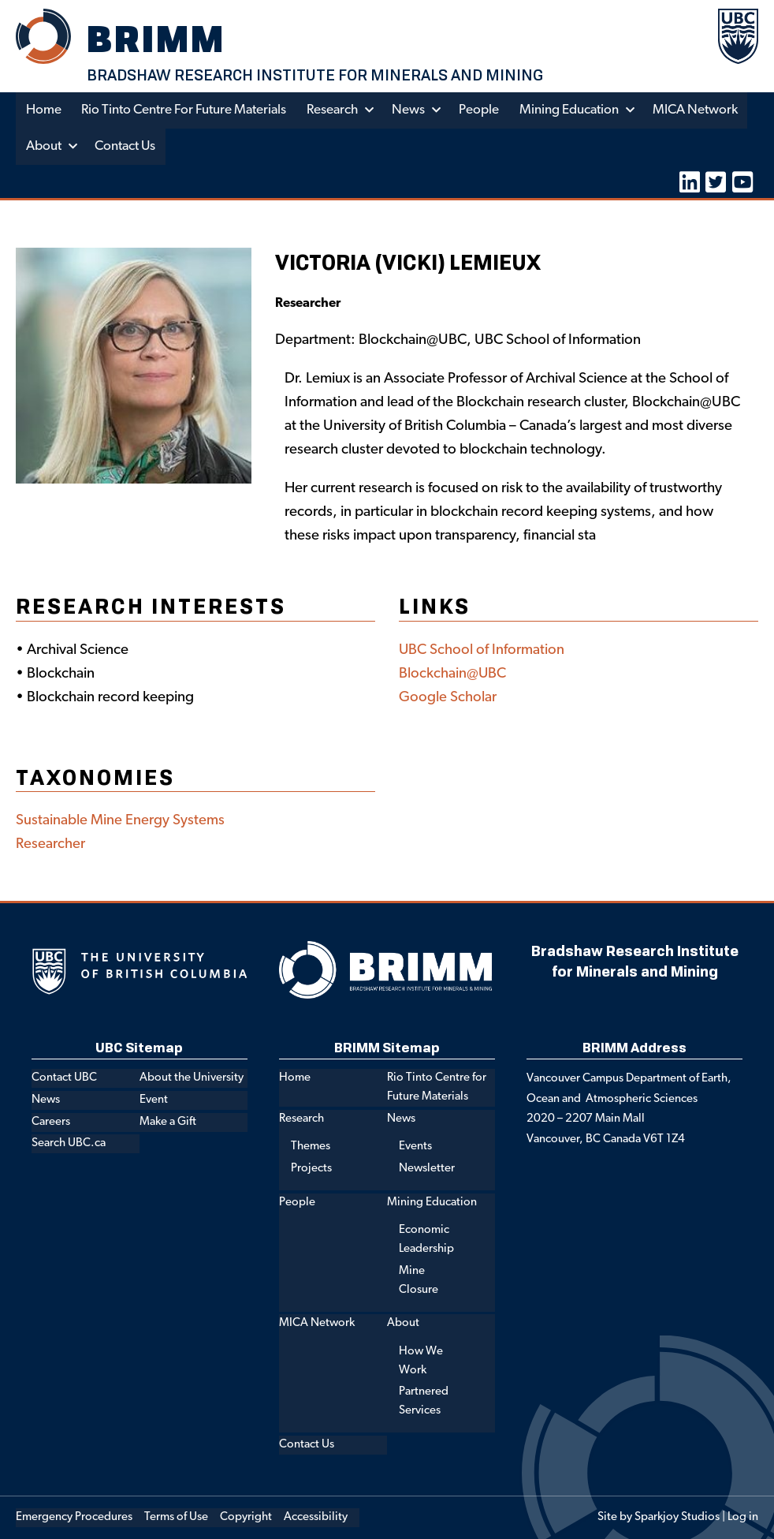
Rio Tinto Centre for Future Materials (184, 110)
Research (333, 110)
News (409, 110)
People (481, 110)
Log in (742, 1517)
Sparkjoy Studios (677, 1517)
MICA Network (697, 110)
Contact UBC (64, 1078)
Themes (310, 1146)
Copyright (246, 1517)
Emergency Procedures (74, 1517)
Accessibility (316, 1517)
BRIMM (157, 38)
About (43, 146)
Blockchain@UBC (453, 674)
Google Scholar (448, 697)
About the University (192, 1078)
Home (43, 110)
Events (415, 1146)
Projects (311, 1169)
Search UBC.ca (69, 1143)
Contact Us (126, 146)
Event (154, 1100)
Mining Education (570, 110)
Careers (51, 1121)
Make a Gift (168, 1121)
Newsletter (427, 1169)
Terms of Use (176, 1517)
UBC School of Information (482, 650)
